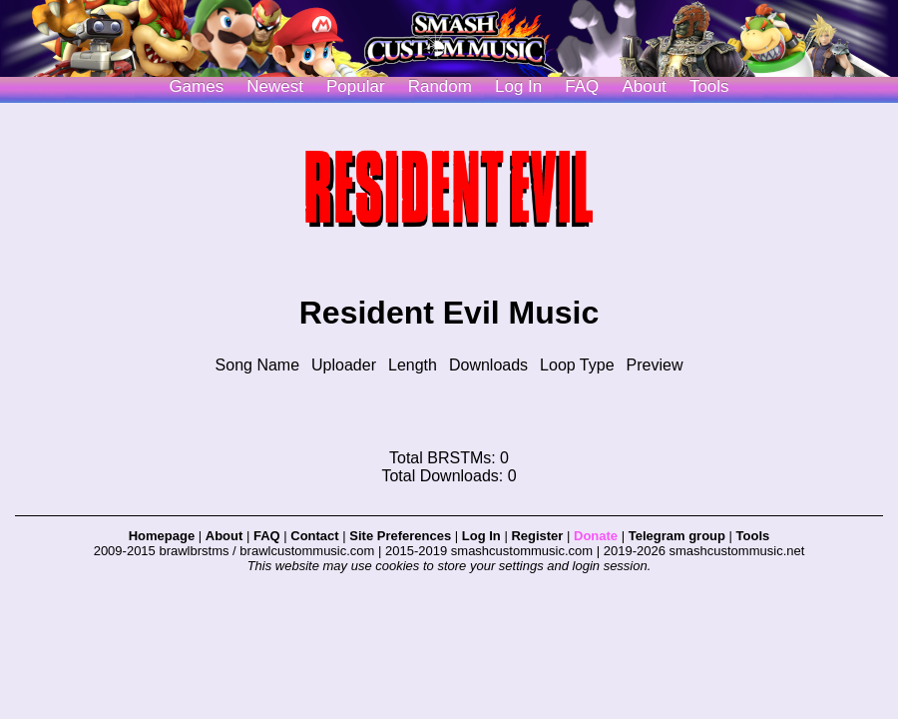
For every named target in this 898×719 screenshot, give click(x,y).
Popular (355, 86)
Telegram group (677, 535)
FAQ (582, 86)
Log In (481, 535)
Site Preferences (400, 535)
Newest (274, 86)
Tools (709, 86)
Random (440, 86)
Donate (596, 535)
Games (196, 86)
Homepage (162, 535)
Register (537, 535)
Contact (314, 535)
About (644, 86)
